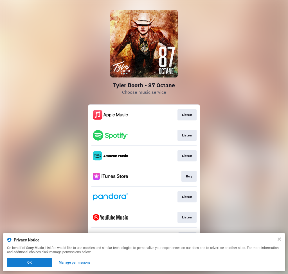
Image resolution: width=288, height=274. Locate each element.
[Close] (279, 239)
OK (29, 262)
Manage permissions (75, 262)
